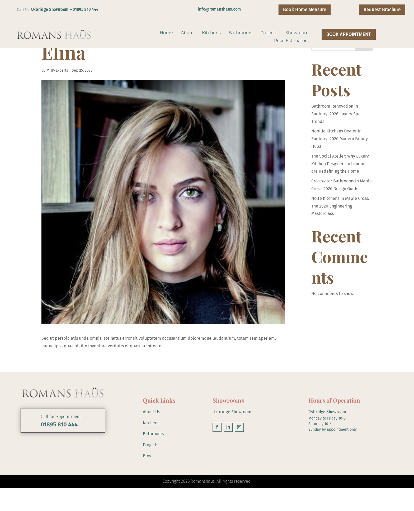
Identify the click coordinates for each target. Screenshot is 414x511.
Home (166, 33)
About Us (151, 435)
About (187, 33)
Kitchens (211, 33)
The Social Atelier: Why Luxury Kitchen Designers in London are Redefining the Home (340, 187)
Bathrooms (240, 33)
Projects (268, 33)
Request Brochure (382, 9)
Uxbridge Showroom (232, 435)
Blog (147, 478)
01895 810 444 (85, 9)
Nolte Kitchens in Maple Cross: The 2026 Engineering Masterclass (340, 229)
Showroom (297, 33)
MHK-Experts (57, 93)
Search (364, 68)
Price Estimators (291, 41)
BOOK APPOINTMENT (348, 34)
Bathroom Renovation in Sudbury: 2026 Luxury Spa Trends (336, 137)
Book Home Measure (304, 9)
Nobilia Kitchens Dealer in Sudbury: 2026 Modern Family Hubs (339, 162)
